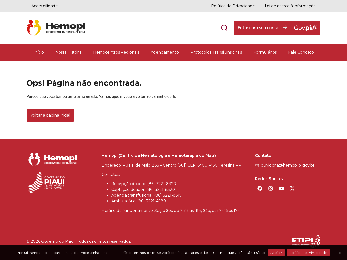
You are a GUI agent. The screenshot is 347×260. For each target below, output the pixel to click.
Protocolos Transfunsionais (216, 52)
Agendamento (165, 52)
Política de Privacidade (233, 6)
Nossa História (68, 52)
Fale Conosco (301, 52)
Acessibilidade (44, 6)
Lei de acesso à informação (290, 6)
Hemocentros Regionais (116, 52)
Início (38, 52)
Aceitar (276, 252)
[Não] (339, 254)
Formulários (265, 52)
